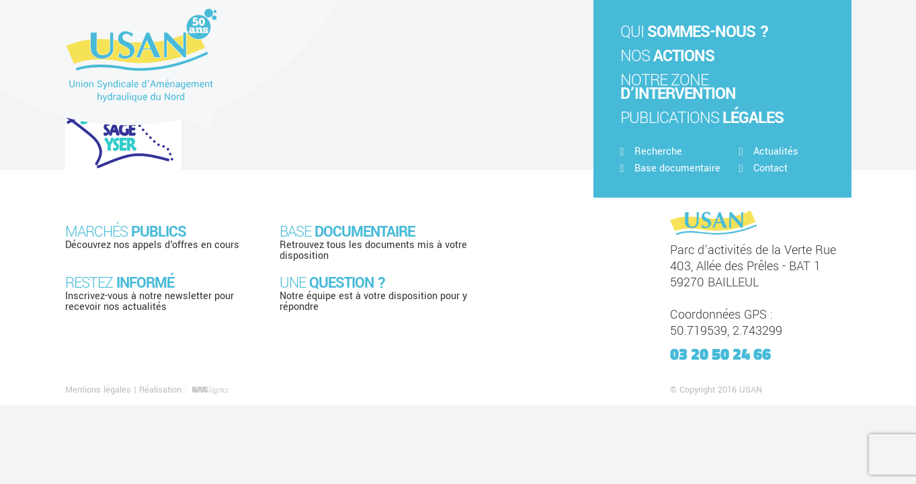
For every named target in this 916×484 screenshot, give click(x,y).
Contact (763, 168)
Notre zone (678, 87)
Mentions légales (98, 390)
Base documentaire (670, 168)
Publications (702, 118)
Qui (694, 32)
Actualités (768, 152)
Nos (667, 56)
